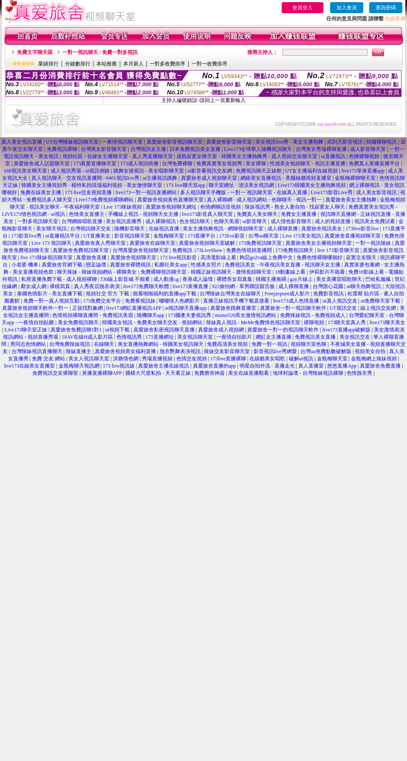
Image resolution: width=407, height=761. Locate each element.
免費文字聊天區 (35, 52)
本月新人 (133, 64)
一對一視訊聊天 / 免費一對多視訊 (100, 52)
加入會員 (346, 8)
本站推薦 (106, 64)
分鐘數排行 (77, 64)
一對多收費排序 (167, 64)
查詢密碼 (386, 8)
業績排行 (48, 64)
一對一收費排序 (209, 64)
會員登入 (302, 8)
